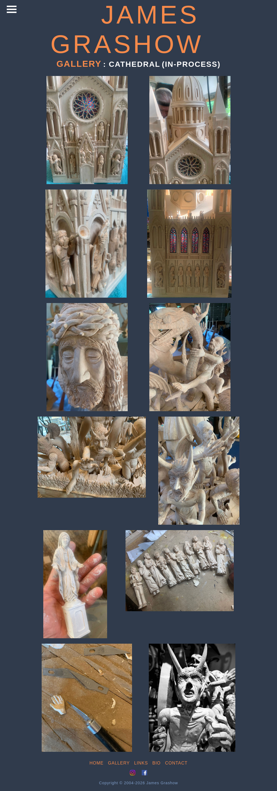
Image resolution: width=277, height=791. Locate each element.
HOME (97, 763)
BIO (156, 763)
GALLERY (119, 763)
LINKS (141, 763)
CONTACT (176, 763)
